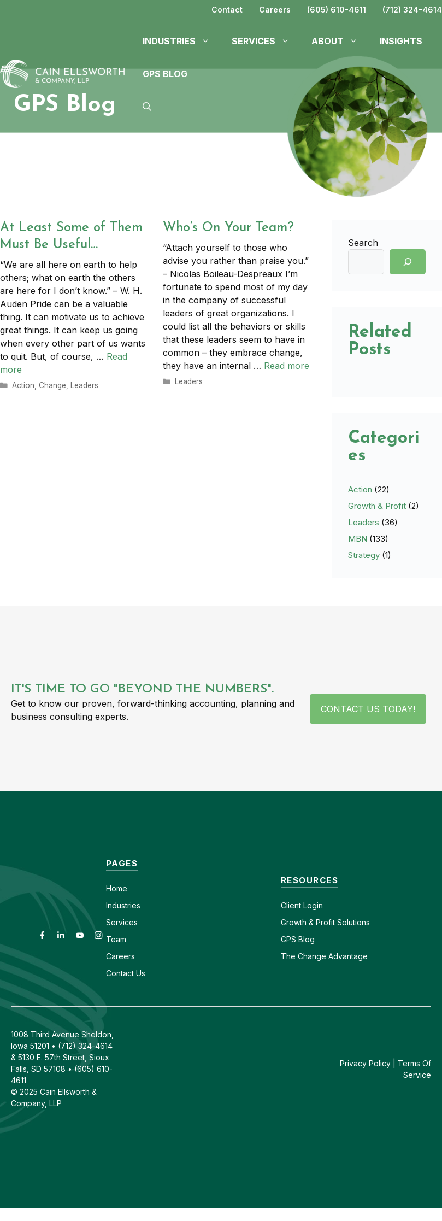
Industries (123, 905)
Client (291, 905)
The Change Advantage (324, 956)
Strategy (364, 555)
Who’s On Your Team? (228, 227)
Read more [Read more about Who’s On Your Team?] (286, 365)
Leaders (84, 385)
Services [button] (266, 41)
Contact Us (125, 973)
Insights (401, 41)
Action (23, 385)
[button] (147, 106)
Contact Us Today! (368, 708)
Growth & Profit (377, 506)
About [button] (340, 41)
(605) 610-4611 (336, 9)
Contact (227, 9)
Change (52, 385)
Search (363, 242)
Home (116, 888)
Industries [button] (182, 41)
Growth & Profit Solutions (325, 922)
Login (312, 905)
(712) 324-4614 (412, 9)
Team (116, 939)
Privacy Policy (365, 1063)
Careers (275, 9)
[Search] (408, 261)
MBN (357, 538)
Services (122, 922)
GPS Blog (165, 73)
